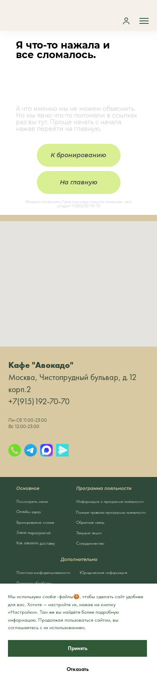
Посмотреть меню (32, 501)
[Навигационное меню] (144, 21)
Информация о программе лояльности (110, 501)
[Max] (46, 450)
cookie (49, 596)
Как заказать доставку (35, 543)
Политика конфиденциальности (43, 572)
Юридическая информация (103, 572)
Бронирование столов (35, 522)
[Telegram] (30, 450)
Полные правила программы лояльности (111, 512)
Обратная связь (90, 522)
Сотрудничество (90, 543)
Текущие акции (89, 532)
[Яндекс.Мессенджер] (62, 450)
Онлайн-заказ (28, 511)
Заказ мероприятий (33, 532)
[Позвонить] (14, 450)
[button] (126, 21)
